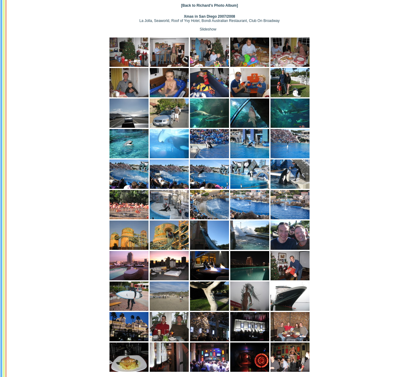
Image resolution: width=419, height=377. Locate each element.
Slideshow (208, 29)
